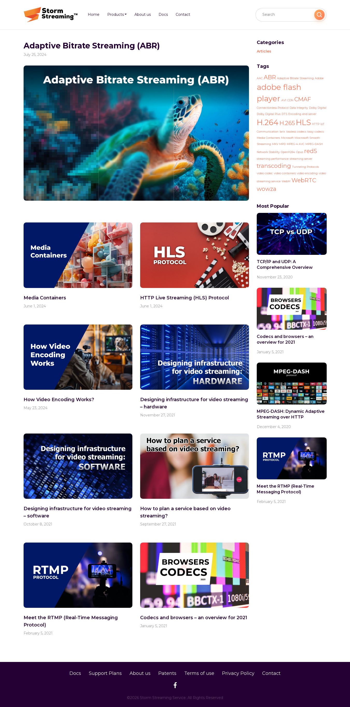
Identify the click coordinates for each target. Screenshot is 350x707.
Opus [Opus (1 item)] (299, 152)
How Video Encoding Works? (59, 399)
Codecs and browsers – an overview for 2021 (193, 618)
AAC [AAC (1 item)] (260, 78)
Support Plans (105, 673)
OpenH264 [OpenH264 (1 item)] (288, 152)
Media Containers (45, 298)
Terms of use (199, 673)
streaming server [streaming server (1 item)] (301, 159)
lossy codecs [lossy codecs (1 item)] (315, 131)
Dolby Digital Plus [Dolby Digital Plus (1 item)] (269, 114)
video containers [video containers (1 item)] (285, 173)
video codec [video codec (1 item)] (265, 173)
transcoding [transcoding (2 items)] (274, 165)
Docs (75, 673)
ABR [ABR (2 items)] (270, 77)
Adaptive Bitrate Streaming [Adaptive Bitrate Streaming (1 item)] (295, 78)
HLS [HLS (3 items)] (303, 122)
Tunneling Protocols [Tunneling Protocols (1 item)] (305, 167)
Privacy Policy (238, 673)
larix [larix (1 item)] (282, 131)
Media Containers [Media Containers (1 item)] (268, 138)
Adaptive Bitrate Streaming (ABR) (92, 46)
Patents (167, 673)
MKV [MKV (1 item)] (275, 144)
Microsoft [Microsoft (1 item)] (287, 138)
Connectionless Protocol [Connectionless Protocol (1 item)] (273, 108)
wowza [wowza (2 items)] (266, 188)
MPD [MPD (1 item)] (282, 144)
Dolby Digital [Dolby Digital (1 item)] (317, 108)
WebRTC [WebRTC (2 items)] (303, 180)
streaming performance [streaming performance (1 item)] (273, 159)
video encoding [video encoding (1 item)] (307, 173)
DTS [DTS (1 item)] (284, 114)
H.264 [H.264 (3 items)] (267, 122)
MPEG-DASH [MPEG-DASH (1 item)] (314, 144)
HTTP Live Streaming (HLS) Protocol (184, 298)
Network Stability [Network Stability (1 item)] (268, 152)
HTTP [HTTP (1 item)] (315, 124)
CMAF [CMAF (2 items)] (302, 99)
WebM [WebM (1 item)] (286, 181)
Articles (264, 51)
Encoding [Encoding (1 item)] (294, 114)
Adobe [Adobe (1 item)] (319, 78)
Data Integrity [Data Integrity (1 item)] (299, 108)
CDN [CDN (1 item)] (290, 100)
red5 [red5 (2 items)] (310, 151)
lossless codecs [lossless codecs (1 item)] (296, 131)
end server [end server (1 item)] (309, 114)
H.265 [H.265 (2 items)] (287, 123)
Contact (271, 673)
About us (140, 673)
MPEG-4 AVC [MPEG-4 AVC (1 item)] (295, 144)
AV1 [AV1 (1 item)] (283, 100)
